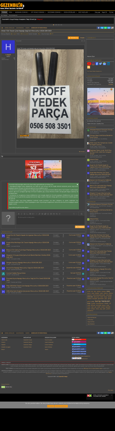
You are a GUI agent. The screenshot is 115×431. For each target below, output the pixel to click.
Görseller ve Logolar (5, 369)
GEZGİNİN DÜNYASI (54, 12)
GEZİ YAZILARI (83, 12)
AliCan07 (8, 274)
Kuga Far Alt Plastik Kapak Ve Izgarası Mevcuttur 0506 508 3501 (100, 166)
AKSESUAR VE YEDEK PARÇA (98, 170)
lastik (88, 303)
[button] (13, 12)
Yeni (10, 12)
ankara (99, 291)
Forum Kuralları (48, 362)
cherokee (109, 295)
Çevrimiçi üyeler (92, 118)
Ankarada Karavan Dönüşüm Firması (101, 130)
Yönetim (3, 364)
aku (95, 291)
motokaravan (100, 303)
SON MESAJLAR (91, 127)
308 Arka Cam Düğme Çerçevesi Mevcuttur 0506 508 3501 (27, 291)
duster (110, 297)
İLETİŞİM (112, 1)
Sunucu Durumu (5, 406)
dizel (101, 297)
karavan (106, 301)
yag (101, 308)
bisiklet (97, 293)
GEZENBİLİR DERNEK (69, 1)
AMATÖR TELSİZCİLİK (96, 157)
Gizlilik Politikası (49, 367)
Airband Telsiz (94, 159)
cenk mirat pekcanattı (99, 295)
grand (89, 301)
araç (108, 291)
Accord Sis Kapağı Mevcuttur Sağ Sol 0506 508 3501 (25, 268)
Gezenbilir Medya (28, 367)
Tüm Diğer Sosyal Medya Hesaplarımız (81, 378)
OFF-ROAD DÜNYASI (37, 12)
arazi (93, 293)
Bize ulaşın (110, 412)
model (93, 303)
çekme (106, 293)
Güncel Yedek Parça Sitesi (16, 273)
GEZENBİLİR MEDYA (80, 1)
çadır (101, 293)
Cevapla (82, 151)
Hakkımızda (4, 362)
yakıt (104, 308)
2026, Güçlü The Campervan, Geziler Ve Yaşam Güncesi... (101, 143)
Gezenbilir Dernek (28, 364)
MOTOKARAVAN (94, 133)
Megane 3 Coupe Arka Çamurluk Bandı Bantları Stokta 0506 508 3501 (101, 194)
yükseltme (90, 310)
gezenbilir (101, 298)
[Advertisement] (42, 311)
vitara (97, 308)
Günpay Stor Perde (90, 321)
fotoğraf (94, 298)
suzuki (103, 307)
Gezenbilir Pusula (28, 362)
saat (92, 307)
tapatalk (107, 307)
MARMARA (93, 140)
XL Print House (90, 319)
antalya (104, 291)
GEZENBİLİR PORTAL (59, 1)
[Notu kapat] (111, 418)
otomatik (98, 305)
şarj (95, 307)
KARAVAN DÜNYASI (21, 12)
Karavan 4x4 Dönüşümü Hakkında (100, 180)
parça (103, 305)
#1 (84, 41)
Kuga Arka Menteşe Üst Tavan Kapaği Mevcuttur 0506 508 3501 (100, 173)
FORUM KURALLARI (105, 1)
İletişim (3, 372)
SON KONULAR (91, 201)
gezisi (109, 298)
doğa (105, 297)
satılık (98, 307)
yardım (108, 308)
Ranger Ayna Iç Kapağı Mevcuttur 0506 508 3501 (24, 262)
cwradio (110, 84)
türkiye (93, 308)
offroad (93, 305)
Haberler (3, 367)
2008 (88, 291)
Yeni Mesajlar (4, 15)
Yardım (46, 372)
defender (90, 297)
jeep (92, 301)
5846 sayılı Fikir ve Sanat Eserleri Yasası (93, 391)
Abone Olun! (80, 381)
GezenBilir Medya (63, 399)
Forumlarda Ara (13, 15)
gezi (105, 298)
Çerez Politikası (48, 369)
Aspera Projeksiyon (91, 323)
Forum (4, 12)
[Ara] (111, 12)
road (107, 305)
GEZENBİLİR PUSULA (48, 1)
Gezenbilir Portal (27, 369)
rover (88, 307)
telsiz (88, 308)
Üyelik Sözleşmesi (49, 364)
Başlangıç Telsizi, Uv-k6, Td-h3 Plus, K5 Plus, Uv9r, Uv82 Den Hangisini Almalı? (100, 152)
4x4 (92, 291)
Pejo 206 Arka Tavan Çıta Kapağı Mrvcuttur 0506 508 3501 (27, 286)
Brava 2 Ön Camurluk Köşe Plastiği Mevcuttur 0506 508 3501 (28, 250)
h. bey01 (14, 33)
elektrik (89, 298)
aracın (89, 293)
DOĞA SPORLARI (69, 12)
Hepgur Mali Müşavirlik (91, 317)
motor (106, 303)
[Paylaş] (82, 41)
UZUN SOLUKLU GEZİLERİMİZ (98, 147)
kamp (98, 301)
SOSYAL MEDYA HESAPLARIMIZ (92, 1)
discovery (96, 297)
